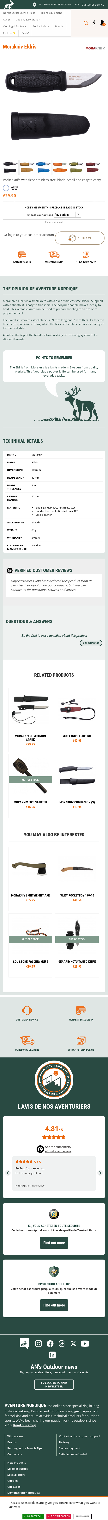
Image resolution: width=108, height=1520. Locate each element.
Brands (12, 1442)
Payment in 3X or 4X (81, 1019)
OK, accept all (33, 1516)
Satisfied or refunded (73, 1454)
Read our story (24, 1425)
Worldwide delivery (54, 262)
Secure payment (70, 1448)
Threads (62, 1343)
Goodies (12, 1481)
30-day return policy (81, 1049)
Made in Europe (17, 1468)
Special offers (16, 1475)
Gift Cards (14, 1487)
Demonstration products (23, 1492)
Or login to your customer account (29, 235)
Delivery (64, 1442)
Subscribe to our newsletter (54, 1384)
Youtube (85, 1343)
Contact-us (14, 1454)
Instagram (38, 1343)
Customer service (27, 1019)
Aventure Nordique (25, 1405)
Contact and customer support (79, 1436)
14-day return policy (86, 262)
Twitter (73, 1343)
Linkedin (52, 1355)
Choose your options (40, 215)
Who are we (15, 1436)
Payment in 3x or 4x (22, 262)
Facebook (50, 1343)
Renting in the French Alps (24, 1448)
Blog (25, 1343)
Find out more (54, 1242)
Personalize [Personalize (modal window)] (82, 1516)
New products (16, 1462)
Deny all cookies (59, 1516)
